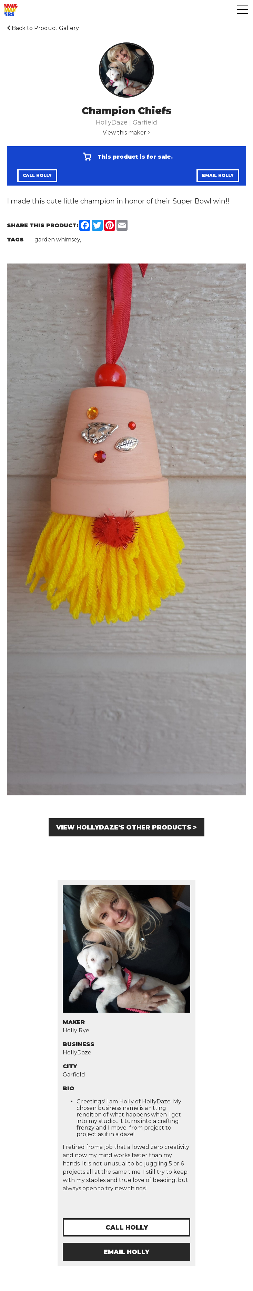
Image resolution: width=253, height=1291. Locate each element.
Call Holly (37, 175)
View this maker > (127, 132)
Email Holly (218, 175)
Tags (15, 239)
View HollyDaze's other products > (126, 827)
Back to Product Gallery (43, 28)
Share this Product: (42, 225)
